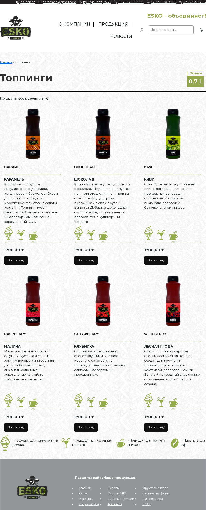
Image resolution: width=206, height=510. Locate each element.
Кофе (146, 504)
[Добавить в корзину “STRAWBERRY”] (86, 427)
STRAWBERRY (86, 334)
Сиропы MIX (117, 493)
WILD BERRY (155, 334)
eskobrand (27, 2)
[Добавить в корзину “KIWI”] (156, 260)
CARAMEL (13, 167)
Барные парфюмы (155, 493)
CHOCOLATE (85, 167)
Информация (89, 504)
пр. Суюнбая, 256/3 (97, 2)
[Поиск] (142, 29)
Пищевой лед (152, 499)
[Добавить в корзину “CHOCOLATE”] (86, 260)
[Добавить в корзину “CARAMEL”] (16, 260)
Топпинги (115, 504)
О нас (83, 493)
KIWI (148, 167)
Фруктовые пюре (155, 488)
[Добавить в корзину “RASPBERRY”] (16, 427)
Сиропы (113, 488)
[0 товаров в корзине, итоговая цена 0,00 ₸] (202, 30)
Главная (6, 62)
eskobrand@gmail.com (59, 2)
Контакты (86, 499)
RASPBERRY (15, 334)
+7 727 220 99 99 (163, 2)
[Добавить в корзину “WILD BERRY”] (156, 427)
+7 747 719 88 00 (131, 2)
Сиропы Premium (121, 499)
